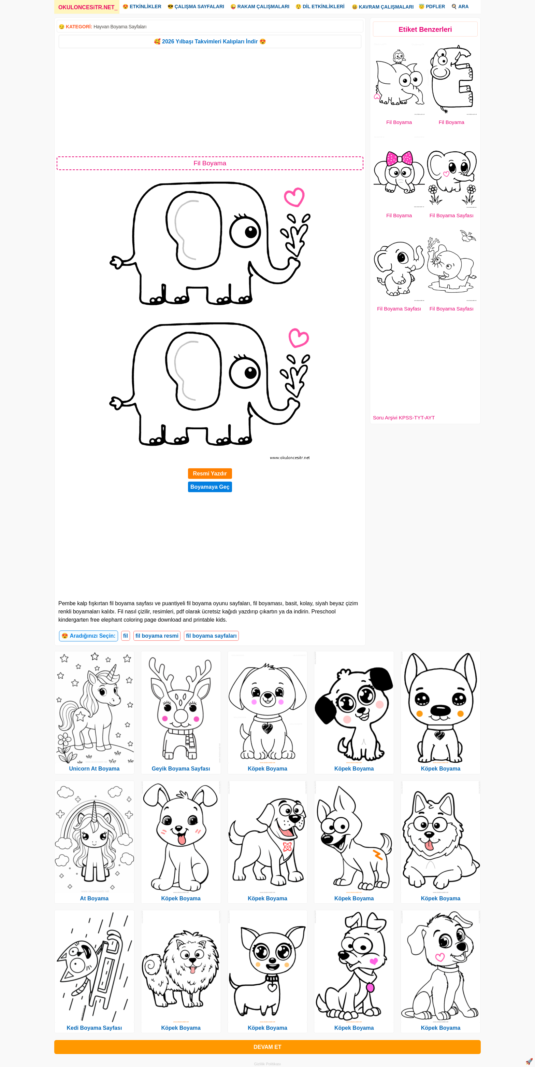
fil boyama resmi (156, 636)
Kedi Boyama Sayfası (94, 1028)
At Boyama (94, 898)
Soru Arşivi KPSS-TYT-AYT (404, 417)
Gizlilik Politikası (267, 1064)
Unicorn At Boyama (94, 769)
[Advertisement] (210, 102)
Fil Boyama (399, 122)
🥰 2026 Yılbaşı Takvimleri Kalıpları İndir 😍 (210, 41)
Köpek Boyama (181, 898)
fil (125, 636)
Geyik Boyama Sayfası (181, 769)
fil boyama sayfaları (211, 636)
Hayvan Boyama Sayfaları (119, 26)
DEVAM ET (267, 1047)
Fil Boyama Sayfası (452, 215)
